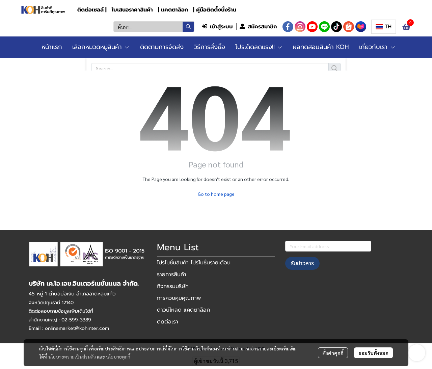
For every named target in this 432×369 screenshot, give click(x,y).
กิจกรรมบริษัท (173, 286)
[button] (154, 27)
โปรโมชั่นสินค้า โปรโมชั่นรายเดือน (194, 263)
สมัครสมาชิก (258, 27)
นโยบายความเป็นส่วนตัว (72, 356)
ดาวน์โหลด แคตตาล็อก (183, 310)
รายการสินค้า (171, 274)
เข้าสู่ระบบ (217, 27)
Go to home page (216, 194)
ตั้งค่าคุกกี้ (333, 353)
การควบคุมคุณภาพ (179, 298)
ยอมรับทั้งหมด (373, 353)
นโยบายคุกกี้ (118, 356)
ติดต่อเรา (167, 322)
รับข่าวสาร (302, 263)
